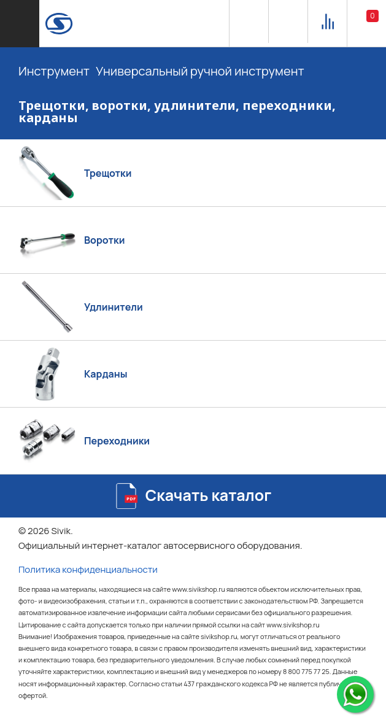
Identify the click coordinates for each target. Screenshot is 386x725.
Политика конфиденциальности (88, 569)
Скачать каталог (208, 495)
